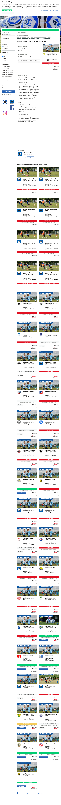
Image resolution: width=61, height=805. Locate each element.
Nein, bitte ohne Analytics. (8, 13)
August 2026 (5, 86)
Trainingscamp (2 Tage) (7, 70)
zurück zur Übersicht (22, 32)
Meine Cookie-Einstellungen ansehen (49, 10)
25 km (4, 58)
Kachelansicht (5, 46)
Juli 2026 (4, 84)
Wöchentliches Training (7, 76)
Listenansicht (5, 48)
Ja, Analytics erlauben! (7, 10)
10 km (3, 56)
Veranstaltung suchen (8, 35)
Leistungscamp (6, 66)
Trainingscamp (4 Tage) (7, 72)
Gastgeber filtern (8, 39)
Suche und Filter (6, 32)
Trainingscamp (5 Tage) (7, 74)
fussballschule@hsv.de (30, 156)
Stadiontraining (5, 68)
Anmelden (21, 492)
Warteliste (42, 346)
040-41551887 (29, 157)
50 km (4, 60)
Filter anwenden (8, 91)
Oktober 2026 (5, 87)
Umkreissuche (5, 52)
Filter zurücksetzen (7, 94)
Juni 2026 (4, 82)
